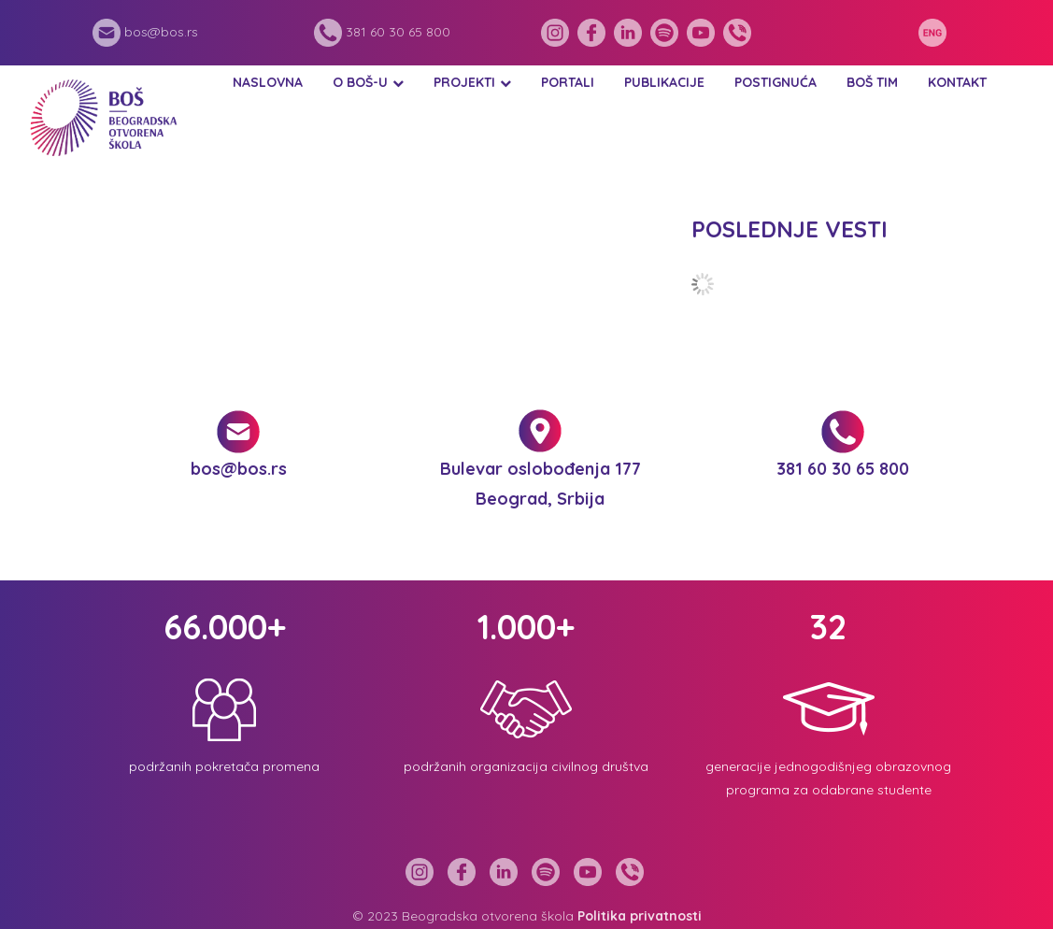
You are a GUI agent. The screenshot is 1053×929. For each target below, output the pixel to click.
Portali (567, 82)
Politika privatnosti (639, 916)
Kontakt (957, 82)
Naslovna (268, 82)
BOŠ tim (872, 82)
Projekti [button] (464, 82)
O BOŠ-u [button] (360, 82)
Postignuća (775, 82)
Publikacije (664, 82)
